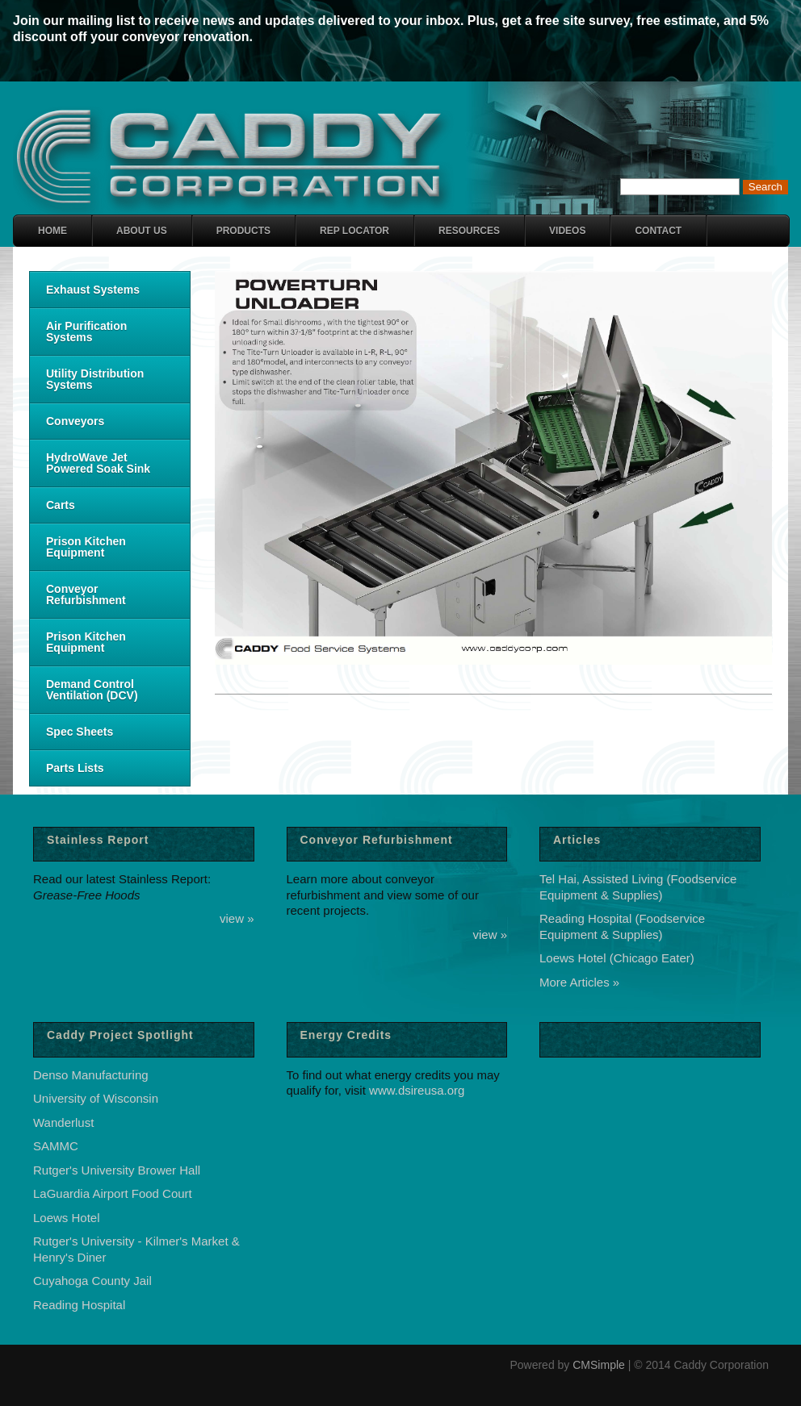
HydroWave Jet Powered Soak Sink (98, 463)
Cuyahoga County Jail (92, 1280)
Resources (469, 230)
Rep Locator (354, 230)
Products (243, 230)
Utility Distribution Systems (95, 379)
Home (52, 230)
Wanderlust (63, 1122)
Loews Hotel (66, 1218)
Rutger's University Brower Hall (116, 1170)
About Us (141, 230)
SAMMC (55, 1146)
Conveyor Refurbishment (86, 594)
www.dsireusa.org (416, 1090)
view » (237, 918)
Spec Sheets (79, 731)
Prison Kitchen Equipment (86, 547)
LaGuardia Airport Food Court (112, 1193)
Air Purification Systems (86, 331)
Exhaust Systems (93, 289)
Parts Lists (75, 767)
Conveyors (75, 421)
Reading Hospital (79, 1305)
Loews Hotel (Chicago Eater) (616, 958)
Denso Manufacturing (91, 1075)
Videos (567, 230)
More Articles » (579, 982)
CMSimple (598, 1364)
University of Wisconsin (95, 1098)
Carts (60, 505)
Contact (658, 230)
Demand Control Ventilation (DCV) (92, 690)
